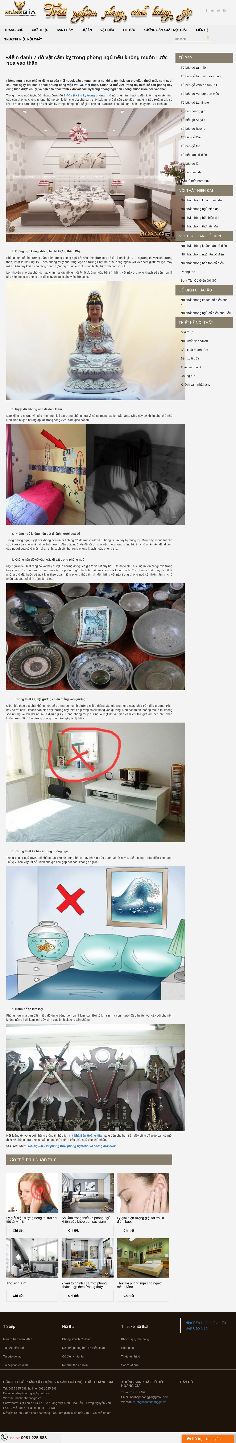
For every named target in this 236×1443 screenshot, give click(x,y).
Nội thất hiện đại (196, 190)
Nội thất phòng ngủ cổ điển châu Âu (206, 313)
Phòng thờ (188, 272)
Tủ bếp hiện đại (191, 172)
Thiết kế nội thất (196, 323)
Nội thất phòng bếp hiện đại (200, 217)
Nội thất (68, 1326)
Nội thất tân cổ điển (200, 236)
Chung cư (188, 376)
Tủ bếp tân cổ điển (194, 154)
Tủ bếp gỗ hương (193, 128)
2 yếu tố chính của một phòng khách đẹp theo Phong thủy (84, 1285)
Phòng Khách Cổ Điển (76, 1339)
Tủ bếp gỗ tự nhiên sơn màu (201, 76)
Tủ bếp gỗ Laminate (195, 102)
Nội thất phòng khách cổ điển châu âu (205, 302)
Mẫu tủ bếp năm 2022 (196, 181)
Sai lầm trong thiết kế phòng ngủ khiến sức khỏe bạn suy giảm (86, 1220)
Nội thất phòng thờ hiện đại (200, 226)
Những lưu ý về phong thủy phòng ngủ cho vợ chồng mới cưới (72, 1146)
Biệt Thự (187, 332)
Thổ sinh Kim (16, 1283)
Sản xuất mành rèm (194, 349)
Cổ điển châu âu (195, 290)
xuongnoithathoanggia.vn (149, 1402)
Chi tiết (18, 1230)
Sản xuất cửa (190, 358)
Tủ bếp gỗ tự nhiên (194, 67)
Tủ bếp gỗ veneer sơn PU (199, 85)
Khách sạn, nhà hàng (195, 384)
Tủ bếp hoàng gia (193, 111)
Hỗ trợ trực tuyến (204, 1439)
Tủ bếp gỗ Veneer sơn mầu (200, 93)
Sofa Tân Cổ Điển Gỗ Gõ (198, 280)
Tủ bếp (185, 58)
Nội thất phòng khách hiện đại (201, 200)
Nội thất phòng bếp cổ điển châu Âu (85, 1347)
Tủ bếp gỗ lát (190, 163)
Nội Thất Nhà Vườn (194, 341)
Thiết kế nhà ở (191, 367)
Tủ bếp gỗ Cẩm (192, 137)
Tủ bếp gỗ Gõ (190, 146)
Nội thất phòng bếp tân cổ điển (202, 263)
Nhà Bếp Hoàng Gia (88, 1135)
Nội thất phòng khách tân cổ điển (204, 245)
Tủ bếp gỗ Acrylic (193, 120)
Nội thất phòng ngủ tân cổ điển (202, 254)
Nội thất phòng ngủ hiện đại (200, 209)
